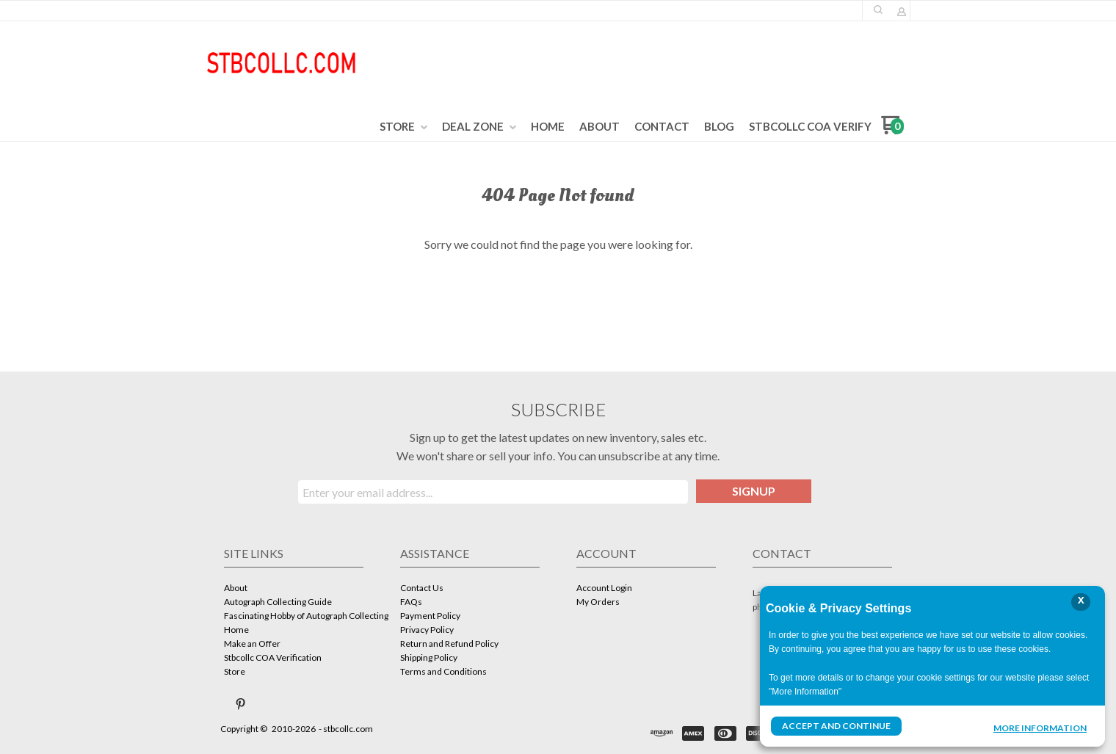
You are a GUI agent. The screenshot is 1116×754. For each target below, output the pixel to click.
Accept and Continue (836, 725)
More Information (1040, 727)
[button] (878, 9)
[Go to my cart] (892, 130)
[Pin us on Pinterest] (241, 704)
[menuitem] (403, 127)
